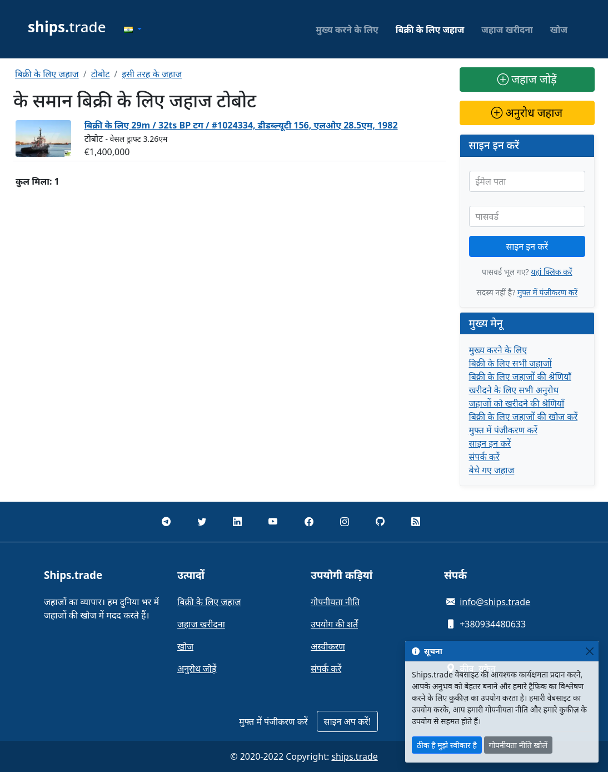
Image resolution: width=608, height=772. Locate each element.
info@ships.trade (495, 602)
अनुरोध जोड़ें (196, 668)
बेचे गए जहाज (492, 470)
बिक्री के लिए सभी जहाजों (510, 363)
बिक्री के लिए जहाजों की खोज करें (523, 416)
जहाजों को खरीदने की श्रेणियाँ (517, 403)
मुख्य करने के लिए (347, 29)
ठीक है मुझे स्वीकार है (447, 745)
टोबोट (100, 74)
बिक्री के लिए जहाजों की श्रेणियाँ (520, 376)
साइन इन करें (527, 246)
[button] (133, 29)
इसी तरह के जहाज (152, 74)
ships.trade (354, 756)
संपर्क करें (484, 457)
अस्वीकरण (328, 646)
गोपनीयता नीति (335, 602)
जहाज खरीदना (506, 29)
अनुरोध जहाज (526, 112)
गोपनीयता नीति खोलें (518, 745)
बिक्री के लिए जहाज (430, 29)
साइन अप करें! (347, 721)
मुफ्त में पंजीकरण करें (547, 292)
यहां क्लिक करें (551, 271)
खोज (558, 29)
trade (67, 27)
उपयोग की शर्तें (334, 624)
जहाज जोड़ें (527, 79)
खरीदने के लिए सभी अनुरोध (514, 390)
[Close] (589, 651)
